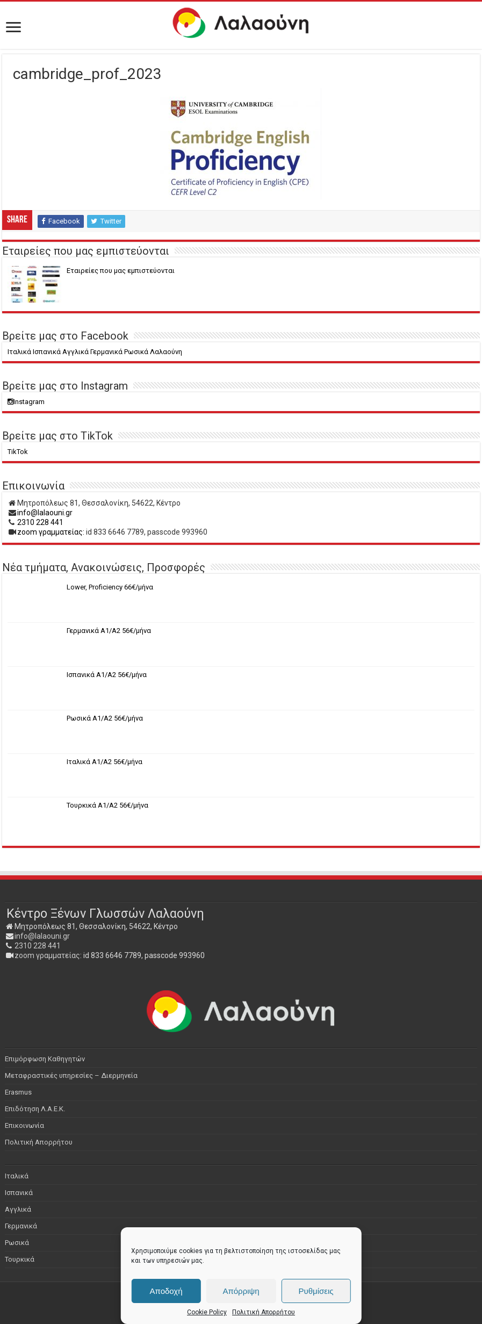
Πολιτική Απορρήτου (263, 1312)
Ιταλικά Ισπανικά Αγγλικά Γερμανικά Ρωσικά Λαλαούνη (95, 352)
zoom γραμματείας (47, 955)
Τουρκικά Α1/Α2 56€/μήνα (107, 805)
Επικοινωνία (24, 1125)
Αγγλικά (18, 1209)
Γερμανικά (21, 1226)
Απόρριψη (240, 1291)
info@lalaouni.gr (45, 512)
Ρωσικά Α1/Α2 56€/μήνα (105, 718)
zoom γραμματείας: (50, 532)
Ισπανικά (19, 1193)
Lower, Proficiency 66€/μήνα (110, 587)
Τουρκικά (19, 1259)
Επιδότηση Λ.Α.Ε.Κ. (35, 1109)
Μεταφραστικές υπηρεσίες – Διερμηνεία (71, 1075)
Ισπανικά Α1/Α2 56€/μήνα (107, 675)
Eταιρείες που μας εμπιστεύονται (121, 271)
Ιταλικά (16, 1176)
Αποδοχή (166, 1291)
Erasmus (18, 1092)
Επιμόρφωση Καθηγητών (45, 1059)
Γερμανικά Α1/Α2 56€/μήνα (109, 631)
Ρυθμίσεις (315, 1291)
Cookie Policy (207, 1312)
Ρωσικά (17, 1243)
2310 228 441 (40, 522)
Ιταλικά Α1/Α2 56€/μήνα (104, 762)
